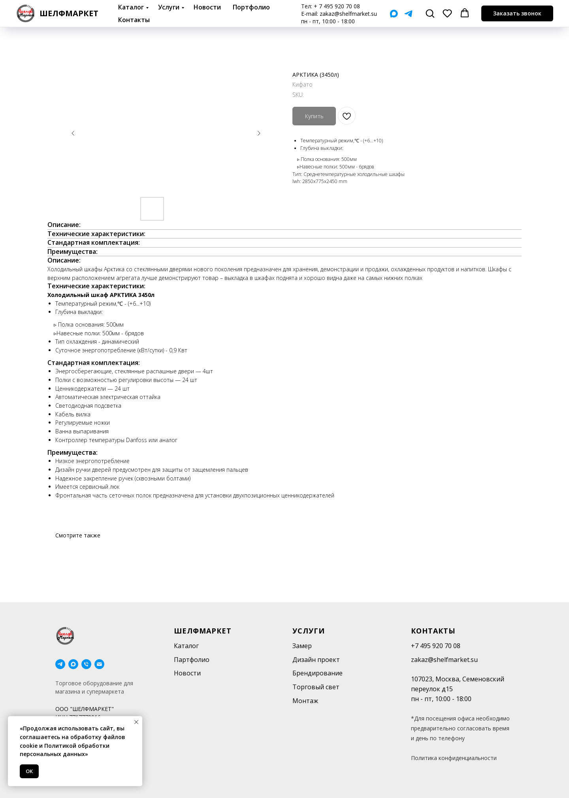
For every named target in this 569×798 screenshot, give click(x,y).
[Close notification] (136, 722)
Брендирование (317, 673)
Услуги (168, 7)
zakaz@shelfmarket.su (348, 13)
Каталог (131, 7)
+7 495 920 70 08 (435, 645)
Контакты (134, 19)
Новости (207, 7)
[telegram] (60, 664)
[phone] (86, 664)
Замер (302, 645)
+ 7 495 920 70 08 (337, 6)
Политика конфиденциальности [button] (454, 758)
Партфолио (191, 659)
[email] (99, 664)
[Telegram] (408, 14)
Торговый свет (315, 687)
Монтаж (305, 700)
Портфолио (251, 7)
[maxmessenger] (73, 664)
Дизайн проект (316, 659)
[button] (430, 13)
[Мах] (394, 14)
